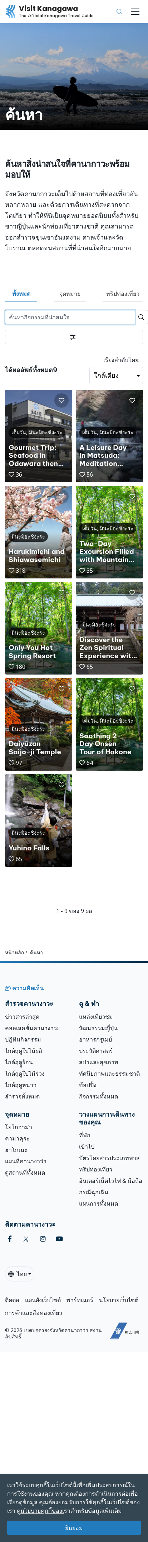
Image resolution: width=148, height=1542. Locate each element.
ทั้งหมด (21, 294)
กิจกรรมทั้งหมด (98, 1096)
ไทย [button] (17, 1274)
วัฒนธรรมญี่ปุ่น (98, 1028)
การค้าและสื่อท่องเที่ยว (33, 1313)
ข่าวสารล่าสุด (22, 1017)
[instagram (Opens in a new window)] (43, 1239)
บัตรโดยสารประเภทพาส (109, 1158)
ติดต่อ (12, 1300)
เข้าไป (86, 1146)
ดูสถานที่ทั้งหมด (25, 1172)
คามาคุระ (17, 1138)
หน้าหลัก (14, 952)
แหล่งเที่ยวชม (96, 1017)
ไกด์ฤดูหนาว (20, 1085)
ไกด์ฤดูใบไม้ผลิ (23, 1051)
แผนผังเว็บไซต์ (43, 1300)
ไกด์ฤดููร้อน (19, 1062)
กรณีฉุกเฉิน (93, 1192)
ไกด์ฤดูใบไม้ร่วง (25, 1073)
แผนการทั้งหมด (98, 1203)
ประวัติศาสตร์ (96, 1051)
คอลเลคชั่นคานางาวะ (32, 1028)
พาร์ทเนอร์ (79, 1300)
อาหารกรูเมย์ (95, 1039)
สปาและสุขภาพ (98, 1062)
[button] (61, 400)
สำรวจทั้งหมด (22, 1096)
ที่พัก (84, 1135)
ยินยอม (74, 1528)
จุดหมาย (69, 294)
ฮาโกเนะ (16, 1150)
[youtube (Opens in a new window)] (59, 1239)
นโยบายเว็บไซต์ (118, 1300)
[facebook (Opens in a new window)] (10, 1239)
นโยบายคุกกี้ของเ (42, 1511)
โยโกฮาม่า (18, 1127)
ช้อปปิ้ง (88, 1085)
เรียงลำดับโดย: (121, 360)
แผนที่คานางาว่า (25, 1161)
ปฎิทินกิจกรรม (23, 1039)
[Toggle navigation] (135, 12)
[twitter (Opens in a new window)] (26, 1239)
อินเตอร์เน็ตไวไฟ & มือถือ (110, 1181)
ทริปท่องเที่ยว (122, 294)
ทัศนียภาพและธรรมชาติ (109, 1073)
